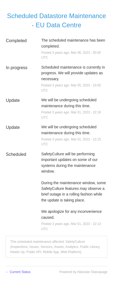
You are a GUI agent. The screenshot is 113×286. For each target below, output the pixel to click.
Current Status (18, 272)
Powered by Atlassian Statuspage (83, 272)
